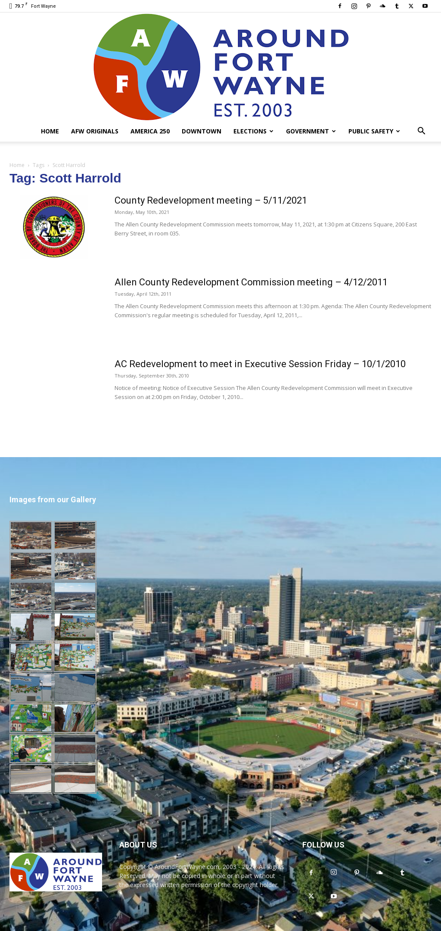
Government (311, 131)
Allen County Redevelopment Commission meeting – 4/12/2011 (251, 282)
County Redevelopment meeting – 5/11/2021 (211, 200)
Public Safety (374, 131)
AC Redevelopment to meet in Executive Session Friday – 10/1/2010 (260, 364)
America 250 (150, 131)
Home (50, 131)
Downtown (201, 131)
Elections (253, 131)
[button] (421, 132)
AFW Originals (94, 131)
